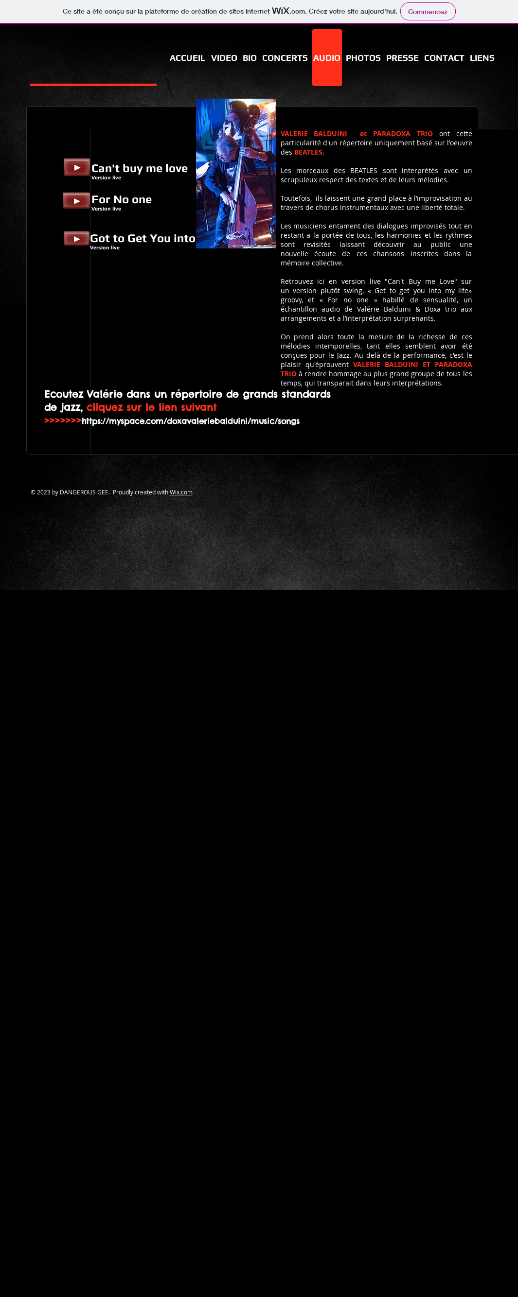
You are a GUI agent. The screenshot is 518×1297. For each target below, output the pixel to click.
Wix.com (181, 492)
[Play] (77, 167)
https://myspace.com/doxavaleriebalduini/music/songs (191, 421)
